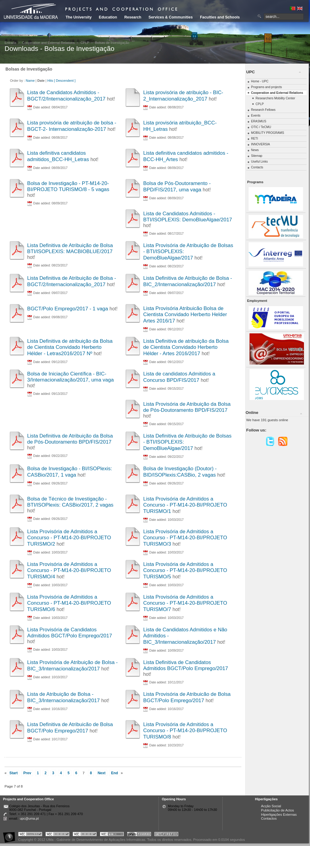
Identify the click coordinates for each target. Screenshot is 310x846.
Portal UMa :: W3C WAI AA (112, 835)
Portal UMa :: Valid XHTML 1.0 (30, 835)
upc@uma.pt (29, 818)
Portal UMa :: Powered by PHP (139, 835)
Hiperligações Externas (279, 814)
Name (30, 80)
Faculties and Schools (220, 17)
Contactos (269, 818)
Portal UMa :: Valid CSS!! (57, 835)
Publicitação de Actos (277, 810)
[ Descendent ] (65, 80)
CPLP (84, 43)
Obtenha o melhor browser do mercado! (166, 835)
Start (13, 773)
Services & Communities (170, 17)
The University (79, 17)
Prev (27, 773)
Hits (50, 80)
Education (108, 17)
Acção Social (271, 806)
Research (132, 17)
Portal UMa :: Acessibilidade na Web (10, 835)
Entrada (10, 43)
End (114, 773)
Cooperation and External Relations (48, 43)
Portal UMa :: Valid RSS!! (85, 835)
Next (102, 773)
